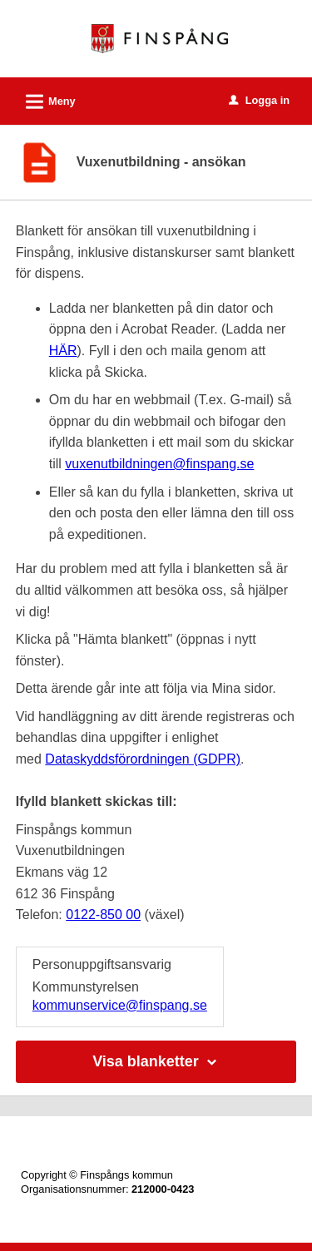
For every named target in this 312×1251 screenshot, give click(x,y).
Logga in (259, 100)
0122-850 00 (103, 914)
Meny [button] (45, 99)
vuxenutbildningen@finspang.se (159, 464)
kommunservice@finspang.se (119, 1005)
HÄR (63, 351)
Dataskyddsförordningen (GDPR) (142, 759)
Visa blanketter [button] (156, 1061)
